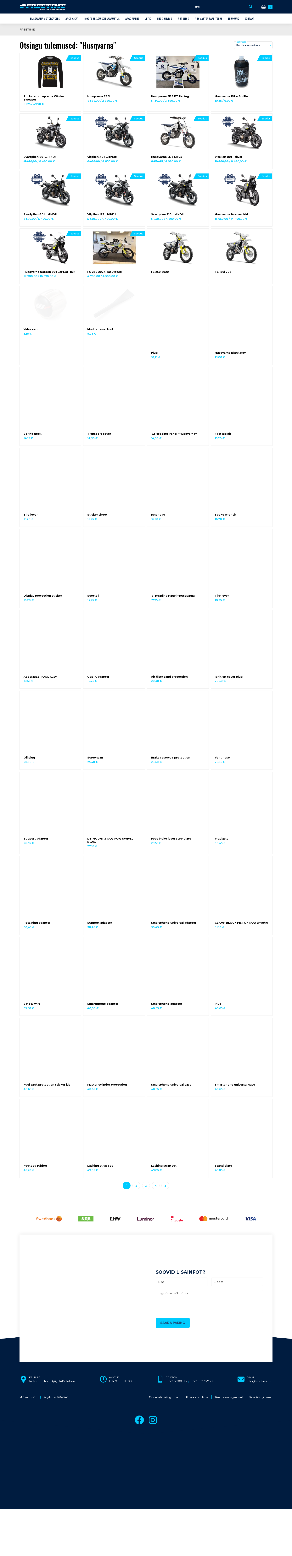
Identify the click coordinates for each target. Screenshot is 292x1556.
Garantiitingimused (260, 1397)
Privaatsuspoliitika (197, 1397)
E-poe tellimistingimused (164, 1397)
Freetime (27, 29)
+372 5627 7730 (201, 1381)
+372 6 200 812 (177, 1381)
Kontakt (249, 18)
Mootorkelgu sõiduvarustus (102, 18)
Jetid (148, 18)
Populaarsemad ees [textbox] (248, 45)
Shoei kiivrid (164, 18)
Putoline (183, 18)
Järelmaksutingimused (229, 1397)
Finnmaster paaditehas (208, 18)
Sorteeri (241, 42)
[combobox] (253, 45)
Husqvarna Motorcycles (45, 18)
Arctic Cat (72, 18)
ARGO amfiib (132, 18)
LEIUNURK (233, 18)
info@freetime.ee (259, 1381)
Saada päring (172, 1323)
